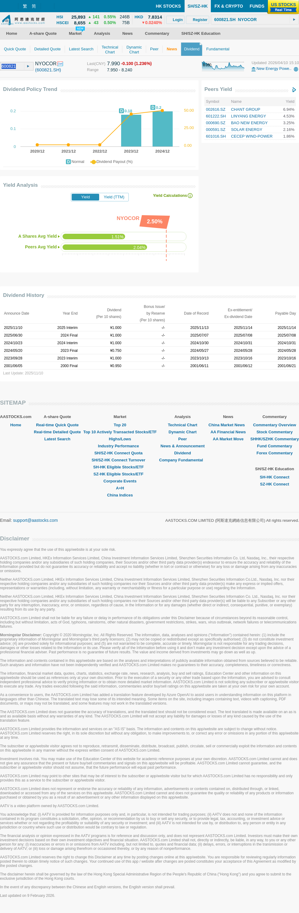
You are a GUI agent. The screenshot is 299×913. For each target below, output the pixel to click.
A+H (120, 488)
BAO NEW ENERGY (249, 123)
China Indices (120, 495)
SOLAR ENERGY (246, 129)
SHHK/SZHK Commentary (274, 439)
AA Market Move (228, 439)
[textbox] (255, 19)
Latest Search (57, 439)
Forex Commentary (275, 453)
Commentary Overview (274, 425)
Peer (182, 439)
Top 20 (120, 425)
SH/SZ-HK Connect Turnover (120, 460)
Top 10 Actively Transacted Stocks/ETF (120, 432)
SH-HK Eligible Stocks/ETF (120, 467)
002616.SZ (215, 109)
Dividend (182, 453)
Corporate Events (119, 481)
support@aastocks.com (35, 520)
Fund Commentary (274, 446)
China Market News (228, 425)
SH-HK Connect (275, 477)
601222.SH (216, 116)
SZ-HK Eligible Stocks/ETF (119, 474)
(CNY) (100, 63)
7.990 (113, 64)
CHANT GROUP (245, 109)
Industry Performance (120, 446)
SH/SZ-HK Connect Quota (120, 453)
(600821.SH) (48, 69)
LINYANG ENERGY (248, 116)
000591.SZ (215, 129)
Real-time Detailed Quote (57, 432)
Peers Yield (218, 89)
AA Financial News (228, 432)
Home (15, 425)
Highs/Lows (120, 439)
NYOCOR (45, 63)
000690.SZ (215, 123)
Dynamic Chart (183, 432)
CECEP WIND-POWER (251, 136)
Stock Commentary (275, 432)
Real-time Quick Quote (57, 425)
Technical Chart (182, 425)
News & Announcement (182, 446)
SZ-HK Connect (274, 484)
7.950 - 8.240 (119, 69)
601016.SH (216, 136)
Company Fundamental (182, 460)
